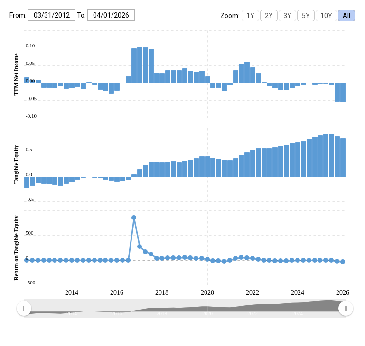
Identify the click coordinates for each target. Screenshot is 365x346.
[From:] (51, 15)
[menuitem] (185, 308)
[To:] (111, 15)
